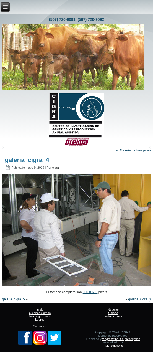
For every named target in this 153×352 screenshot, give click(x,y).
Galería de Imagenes (133, 150)
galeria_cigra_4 (27, 159)
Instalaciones (113, 316)
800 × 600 (90, 292)
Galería (113, 313)
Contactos (40, 326)
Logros (40, 319)
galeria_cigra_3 (139, 299)
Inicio (39, 309)
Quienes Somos (40, 313)
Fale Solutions (113, 345)
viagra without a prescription (121, 339)
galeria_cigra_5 (13, 299)
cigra (55, 167)
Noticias (113, 309)
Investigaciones (39, 316)
